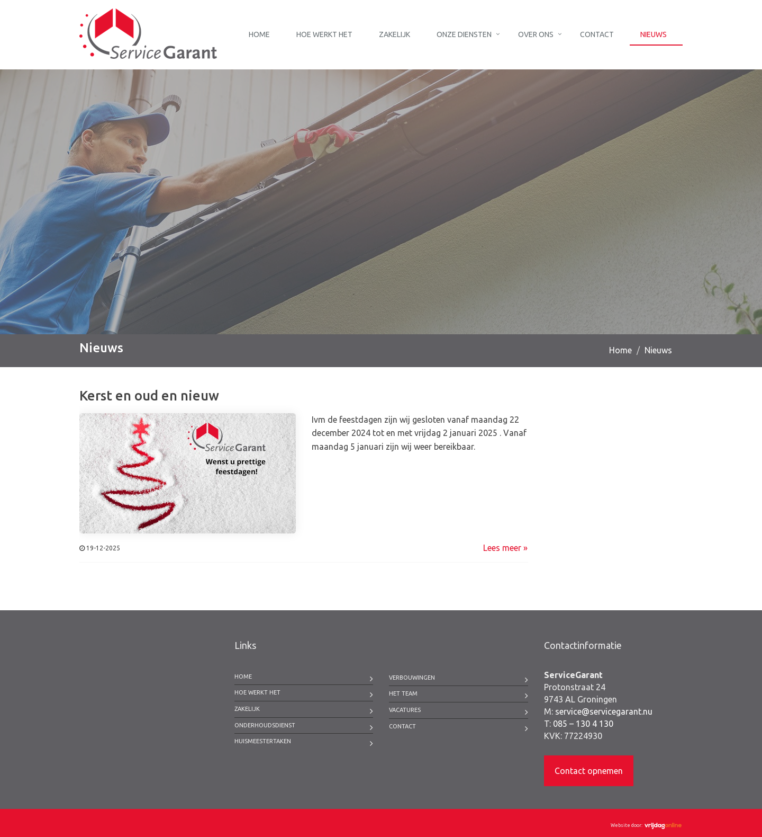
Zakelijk (394, 34)
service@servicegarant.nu (603, 711)
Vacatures (405, 710)
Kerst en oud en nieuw (149, 395)
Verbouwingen (412, 677)
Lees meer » (505, 548)
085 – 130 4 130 (583, 723)
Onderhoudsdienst (264, 725)
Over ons (536, 34)
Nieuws (653, 34)
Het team (403, 693)
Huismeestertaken (262, 741)
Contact (597, 34)
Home (259, 34)
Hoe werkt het (324, 34)
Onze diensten (464, 34)
